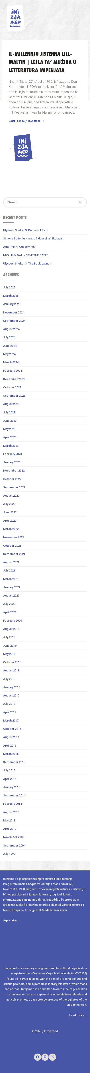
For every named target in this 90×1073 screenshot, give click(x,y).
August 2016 (11, 737)
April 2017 (9, 712)
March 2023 (10, 445)
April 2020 (9, 612)
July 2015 (9, 770)
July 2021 (9, 570)
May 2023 (9, 429)
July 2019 (9, 637)
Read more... (78, 1015)
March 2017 (10, 720)
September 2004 (14, 845)
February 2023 (12, 454)
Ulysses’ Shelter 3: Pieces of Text (25, 230)
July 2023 (9, 412)
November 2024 (13, 312)
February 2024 (12, 370)
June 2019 (9, 645)
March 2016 (10, 754)
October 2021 (12, 545)
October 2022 (12, 479)
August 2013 (11, 812)
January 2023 (11, 462)
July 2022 (9, 504)
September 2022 (14, 487)
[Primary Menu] (84, 13)
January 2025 (11, 304)
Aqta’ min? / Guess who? (19, 246)
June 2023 (9, 420)
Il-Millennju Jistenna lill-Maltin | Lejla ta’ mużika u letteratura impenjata (42, 62)
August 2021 (11, 562)
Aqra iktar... (11, 920)
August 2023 (11, 404)
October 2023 (12, 387)
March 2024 (10, 362)
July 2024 (9, 337)
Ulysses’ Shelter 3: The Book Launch (27, 263)
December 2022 (14, 470)
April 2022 (9, 520)
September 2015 (14, 762)
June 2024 (9, 345)
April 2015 (9, 779)
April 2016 (9, 745)
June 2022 (9, 512)
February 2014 (12, 803)
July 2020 (9, 603)
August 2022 (11, 495)
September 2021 (14, 554)
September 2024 (14, 320)
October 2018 (12, 662)
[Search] (80, 202)
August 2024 (11, 329)
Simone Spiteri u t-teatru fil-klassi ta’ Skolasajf (33, 238)
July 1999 (9, 853)
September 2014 (14, 795)
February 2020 (12, 620)
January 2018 (11, 687)
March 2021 (10, 579)
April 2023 (9, 437)
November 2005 (13, 837)
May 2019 (9, 654)
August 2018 (11, 670)
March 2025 (10, 295)
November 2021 (13, 537)
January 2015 (11, 787)
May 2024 (9, 354)
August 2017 (11, 695)
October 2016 (12, 728)
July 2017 (9, 703)
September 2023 (14, 395)
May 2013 (9, 820)
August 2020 (11, 595)
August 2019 (11, 629)
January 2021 (11, 587)
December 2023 (14, 379)
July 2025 (9, 287)
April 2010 (9, 828)
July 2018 (9, 679)
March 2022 (10, 529)
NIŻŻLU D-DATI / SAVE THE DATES (25, 255)
